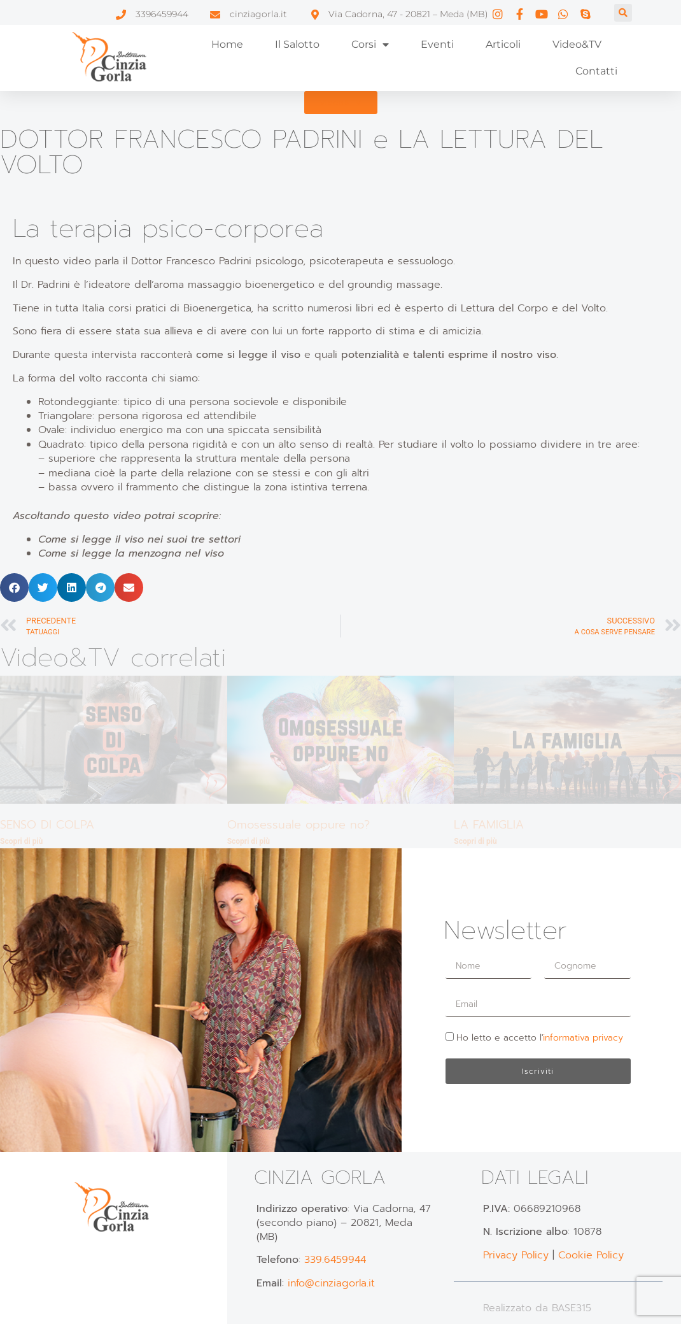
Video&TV (576, 44)
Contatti (596, 71)
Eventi (437, 44)
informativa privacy (583, 1037)
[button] (623, 13)
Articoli (503, 44)
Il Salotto (297, 44)
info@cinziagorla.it (331, 1283)
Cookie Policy (591, 1255)
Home (227, 44)
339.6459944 (335, 1259)
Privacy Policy (516, 1255)
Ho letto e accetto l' (539, 1037)
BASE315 (571, 1308)
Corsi (370, 44)
